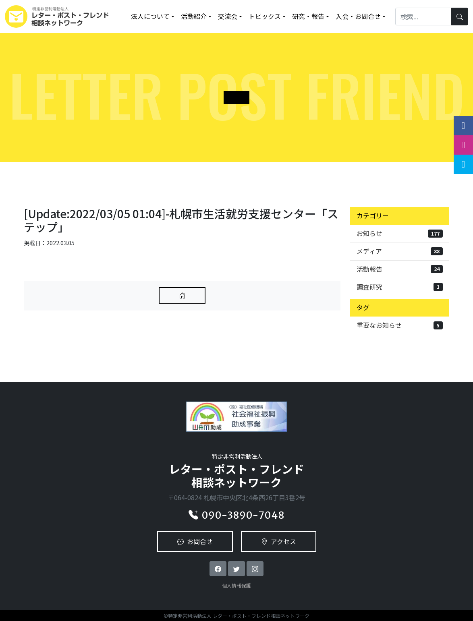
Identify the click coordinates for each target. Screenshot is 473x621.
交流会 (227, 16)
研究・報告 (308, 16)
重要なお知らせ (400, 325)
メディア (400, 251)
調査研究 (400, 287)
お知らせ (400, 233)
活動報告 (400, 269)
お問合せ (195, 541)
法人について (150, 16)
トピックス (265, 16)
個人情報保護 (236, 585)
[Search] (423, 16)
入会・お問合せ (358, 16)
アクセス (278, 541)
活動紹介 (194, 16)
